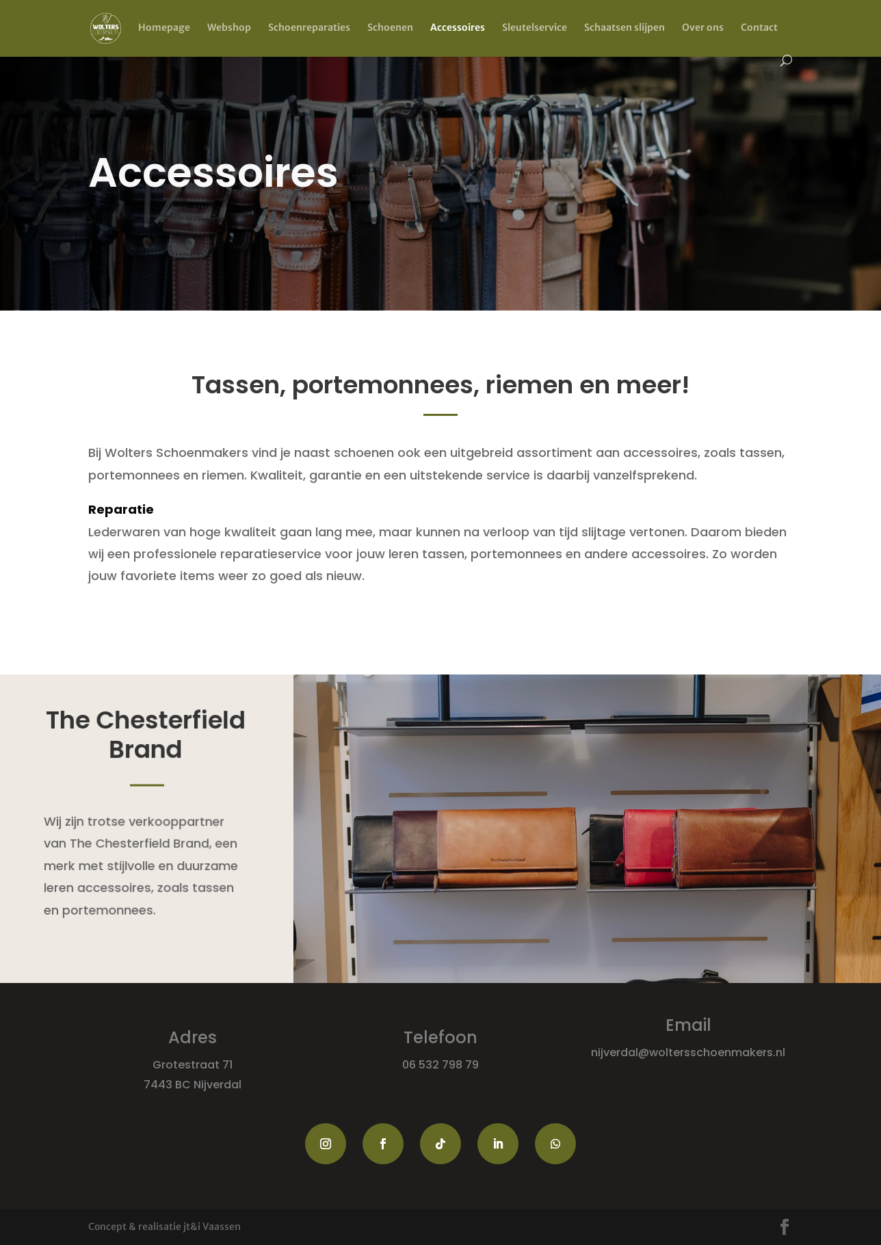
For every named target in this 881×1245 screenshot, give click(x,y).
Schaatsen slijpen (624, 28)
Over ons (703, 28)
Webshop (229, 28)
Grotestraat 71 (193, 1065)
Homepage (164, 28)
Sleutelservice (534, 28)
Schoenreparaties (309, 28)
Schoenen (390, 28)
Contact (759, 28)
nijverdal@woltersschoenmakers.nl (688, 1052)
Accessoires (457, 28)
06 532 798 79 (440, 1065)
